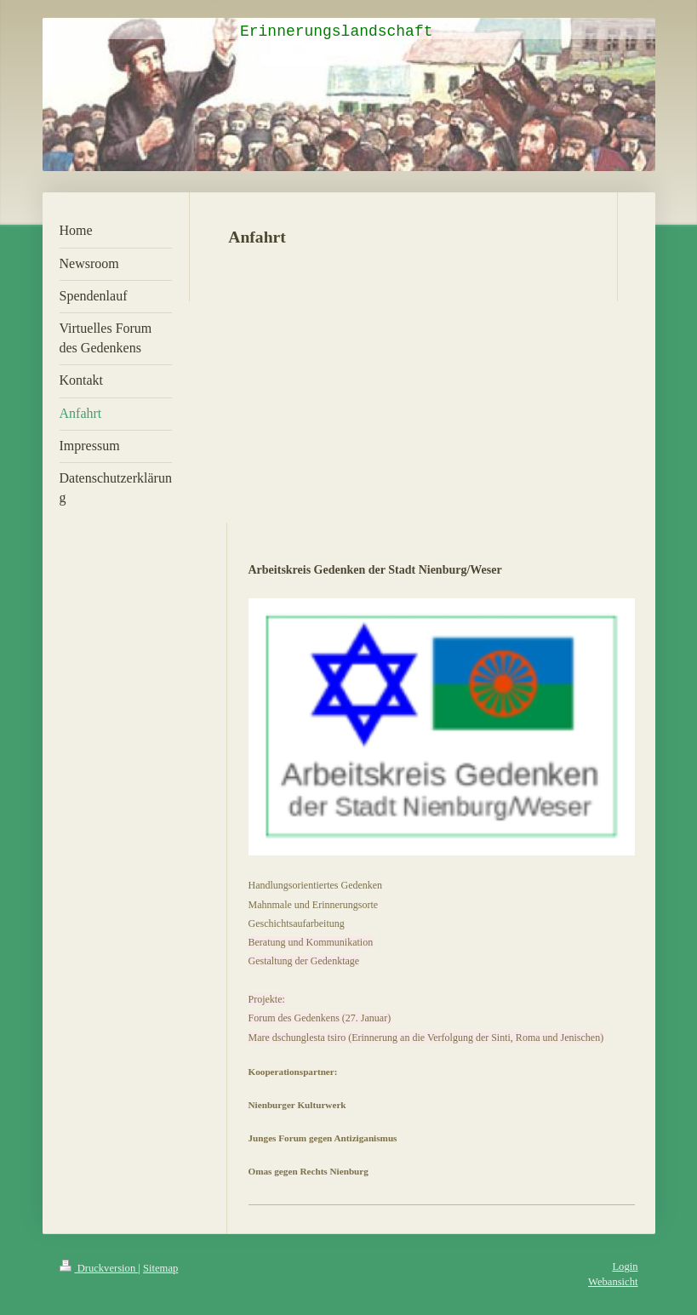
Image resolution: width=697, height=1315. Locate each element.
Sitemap (160, 1268)
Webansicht (612, 1282)
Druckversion (99, 1268)
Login (624, 1266)
